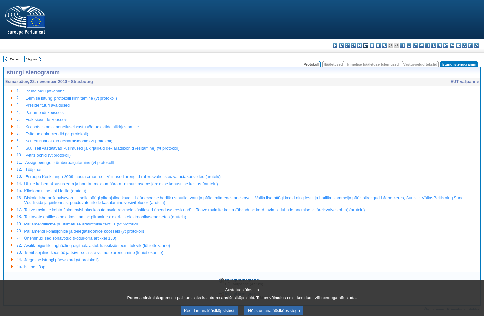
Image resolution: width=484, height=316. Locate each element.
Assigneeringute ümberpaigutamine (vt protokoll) (69, 162)
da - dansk (353, 45)
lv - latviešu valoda (409, 45)
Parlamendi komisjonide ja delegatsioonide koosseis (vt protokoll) (84, 231)
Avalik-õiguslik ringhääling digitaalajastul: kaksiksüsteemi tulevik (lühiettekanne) (97, 245)
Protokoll (311, 64)
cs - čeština (347, 45)
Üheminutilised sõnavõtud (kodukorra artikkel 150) (70, 238)
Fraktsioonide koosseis (45, 119)
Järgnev (31, 59)
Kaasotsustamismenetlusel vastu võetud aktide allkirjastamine (81, 126)
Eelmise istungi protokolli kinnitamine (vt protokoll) (70, 98)
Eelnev (14, 59)
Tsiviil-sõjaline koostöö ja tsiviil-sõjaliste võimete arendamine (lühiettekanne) (93, 252)
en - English (378, 45)
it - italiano (402, 45)
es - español (341, 45)
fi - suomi (470, 45)
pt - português (445, 45)
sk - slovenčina (458, 45)
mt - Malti (427, 45)
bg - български (335, 45)
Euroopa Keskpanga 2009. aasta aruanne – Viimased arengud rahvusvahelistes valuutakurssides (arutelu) (122, 176)
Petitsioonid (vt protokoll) (47, 155)
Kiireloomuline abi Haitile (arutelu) (55, 190)
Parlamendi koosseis (44, 112)
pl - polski (439, 45)
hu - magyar (421, 45)
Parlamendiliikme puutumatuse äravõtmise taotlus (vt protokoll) (81, 224)
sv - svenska (476, 45)
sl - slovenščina (464, 45)
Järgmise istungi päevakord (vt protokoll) (61, 259)
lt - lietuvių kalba (415, 45)
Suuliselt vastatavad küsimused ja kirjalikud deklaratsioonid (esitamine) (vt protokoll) (101, 148)
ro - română (452, 45)
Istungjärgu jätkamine (44, 91)
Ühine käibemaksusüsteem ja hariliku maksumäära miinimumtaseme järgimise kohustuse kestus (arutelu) (121, 183)
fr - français (384, 45)
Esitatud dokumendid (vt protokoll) (56, 133)
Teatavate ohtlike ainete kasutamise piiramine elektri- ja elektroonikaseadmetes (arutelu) (105, 216)
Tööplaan (33, 169)
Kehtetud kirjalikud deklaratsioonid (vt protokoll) (68, 141)
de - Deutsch (359, 45)
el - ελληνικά (372, 45)
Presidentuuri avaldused (47, 105)
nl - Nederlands (433, 45)
